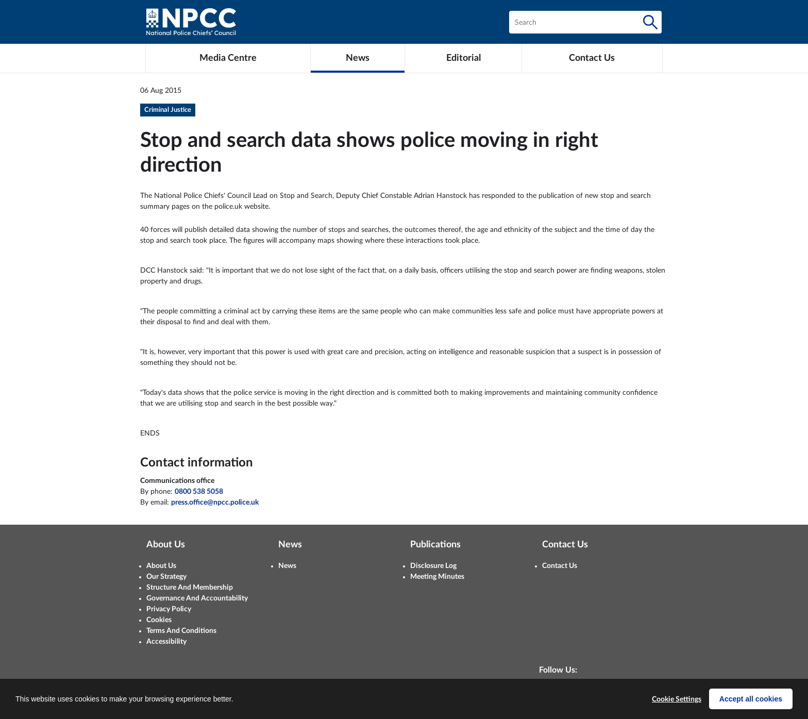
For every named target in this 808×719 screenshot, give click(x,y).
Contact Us (559, 566)
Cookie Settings (676, 699)
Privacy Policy (168, 609)
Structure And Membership (189, 587)
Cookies (159, 620)
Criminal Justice (167, 110)
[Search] (650, 22)
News (287, 566)
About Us (161, 566)
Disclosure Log (433, 566)
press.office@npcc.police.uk (215, 502)
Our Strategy (166, 576)
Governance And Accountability (197, 598)
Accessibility (166, 641)
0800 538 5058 (199, 491)
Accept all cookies (750, 699)
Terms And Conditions (181, 630)
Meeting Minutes (437, 576)
